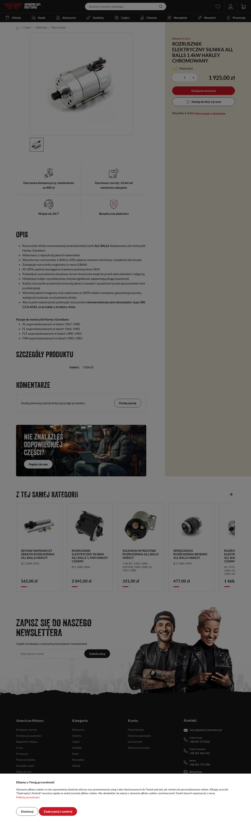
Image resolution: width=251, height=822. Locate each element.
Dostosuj (27, 811)
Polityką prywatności (28, 797)
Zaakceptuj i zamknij (58, 811)
